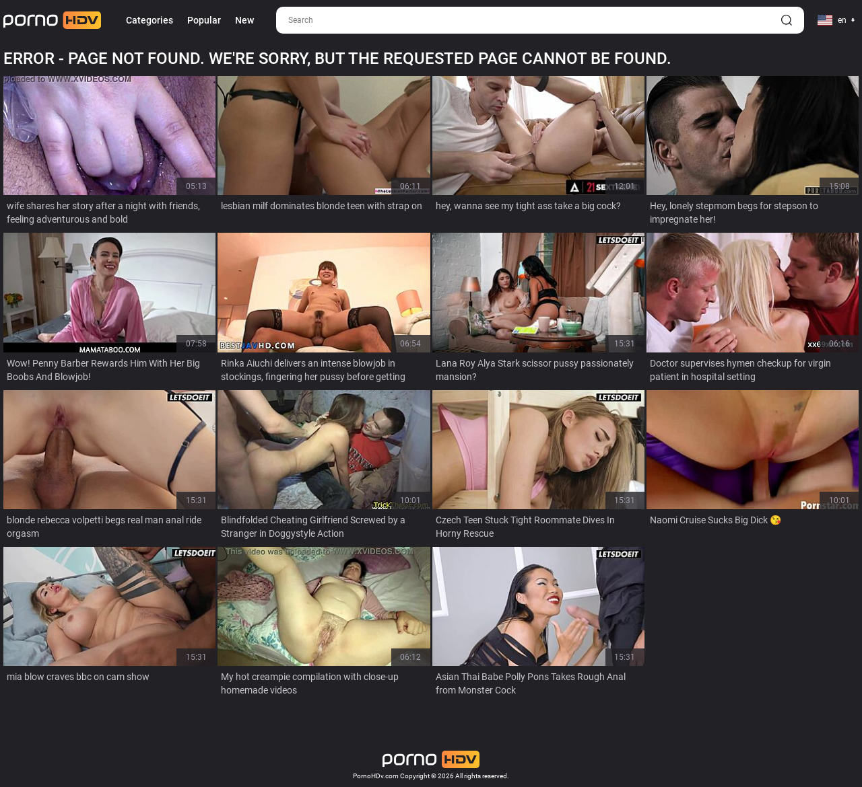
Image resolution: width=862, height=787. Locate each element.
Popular (204, 20)
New (244, 20)
